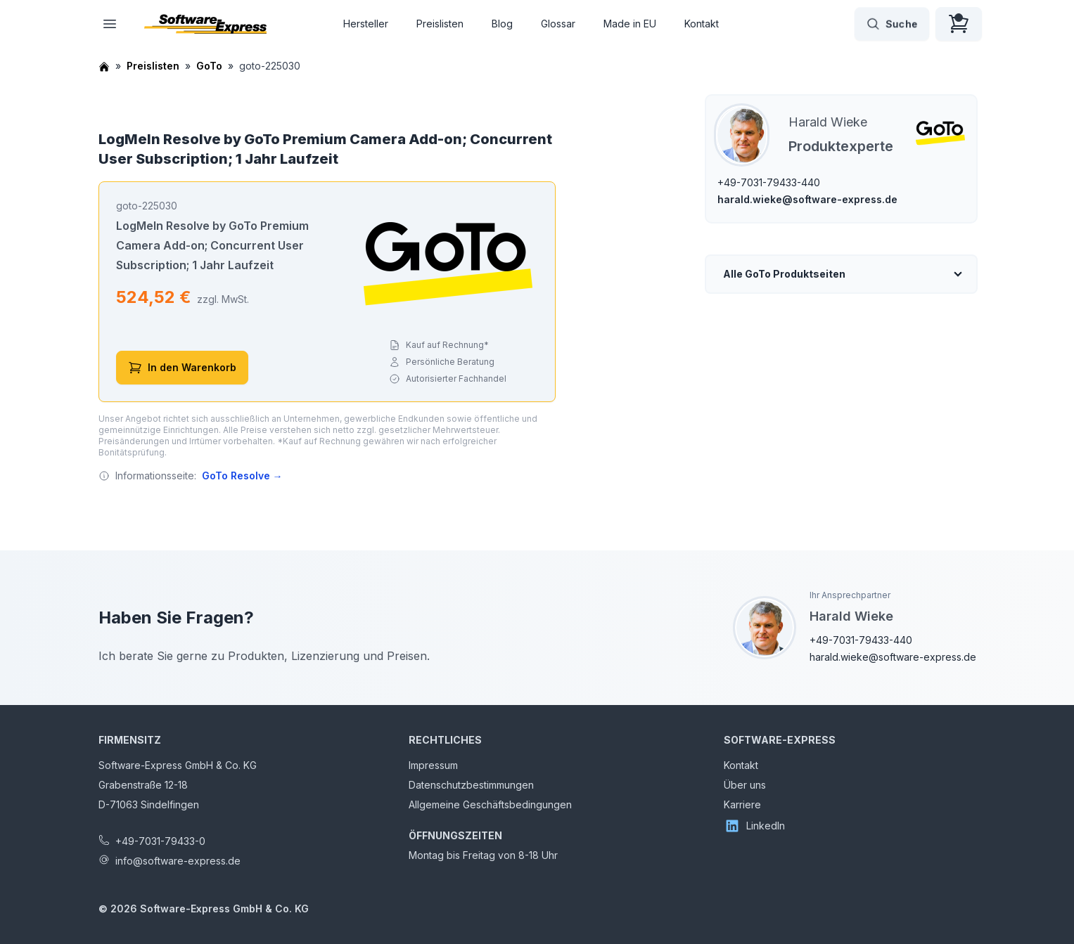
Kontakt (701, 24)
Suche (892, 24)
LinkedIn (754, 825)
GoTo (209, 66)
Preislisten (440, 24)
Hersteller (365, 24)
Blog (502, 24)
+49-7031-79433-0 (160, 841)
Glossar (558, 24)
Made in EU (629, 24)
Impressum (433, 765)
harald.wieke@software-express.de (807, 199)
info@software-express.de (178, 861)
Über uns (745, 785)
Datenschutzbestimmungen (471, 785)
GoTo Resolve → (242, 475)
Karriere (742, 804)
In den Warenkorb (182, 368)
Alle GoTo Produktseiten (784, 274)
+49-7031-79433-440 (768, 182)
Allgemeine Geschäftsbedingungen (490, 804)
